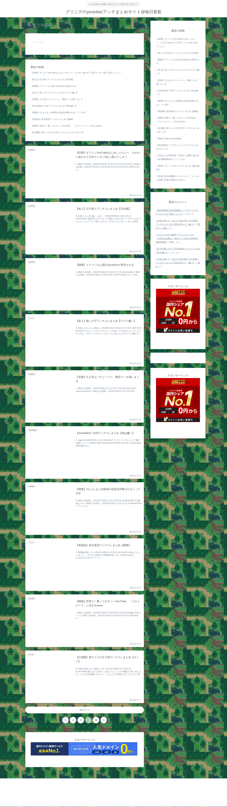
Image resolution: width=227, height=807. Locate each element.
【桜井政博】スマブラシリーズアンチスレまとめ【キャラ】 (177, 147)
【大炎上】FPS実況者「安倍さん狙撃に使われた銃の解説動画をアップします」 (177, 157)
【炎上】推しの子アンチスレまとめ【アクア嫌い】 (54, 92)
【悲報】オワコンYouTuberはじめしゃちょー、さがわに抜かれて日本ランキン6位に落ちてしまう (76, 72)
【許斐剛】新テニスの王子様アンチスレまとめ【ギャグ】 (57, 132)
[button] (135, 42)
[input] (85, 42)
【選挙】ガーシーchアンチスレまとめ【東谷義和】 (177, 168)
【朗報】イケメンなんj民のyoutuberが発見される (54, 86)
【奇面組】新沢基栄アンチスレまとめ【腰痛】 (52, 119)
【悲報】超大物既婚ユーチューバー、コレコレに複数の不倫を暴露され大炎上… (177, 178)
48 (96, 720)
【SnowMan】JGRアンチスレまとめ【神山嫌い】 (54, 106)
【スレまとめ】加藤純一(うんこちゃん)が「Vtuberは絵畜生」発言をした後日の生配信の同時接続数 (177, 238)
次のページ (84, 710)
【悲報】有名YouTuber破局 (168, 138)
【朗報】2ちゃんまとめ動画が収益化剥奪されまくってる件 (58, 112)
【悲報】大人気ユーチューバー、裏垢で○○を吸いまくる (57, 99)
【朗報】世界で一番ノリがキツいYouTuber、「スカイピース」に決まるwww (66, 126)
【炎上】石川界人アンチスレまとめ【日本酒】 (52, 79)
